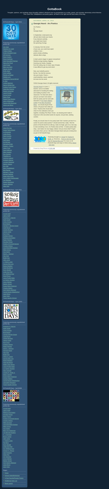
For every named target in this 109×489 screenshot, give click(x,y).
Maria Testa (6, 97)
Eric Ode (5, 166)
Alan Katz (6, 256)
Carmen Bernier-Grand (10, 334)
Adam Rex (6, 455)
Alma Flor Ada (7, 128)
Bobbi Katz (6, 258)
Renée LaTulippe (8, 75)
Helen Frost (6, 148)
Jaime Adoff (6, 216)
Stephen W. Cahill (8, 49)
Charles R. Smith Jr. (9, 372)
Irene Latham (7, 73)
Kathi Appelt (6, 220)
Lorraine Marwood (8, 162)
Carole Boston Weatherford (11, 292)
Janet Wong (6, 294)
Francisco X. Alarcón (9, 218)
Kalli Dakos (6, 140)
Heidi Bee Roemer (8, 89)
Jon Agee (6, 47)
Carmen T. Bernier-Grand (10, 226)
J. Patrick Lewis (8, 262)
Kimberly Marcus (8, 160)
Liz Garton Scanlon (9, 280)
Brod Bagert (6, 224)
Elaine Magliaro (7, 266)
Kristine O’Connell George (11, 418)
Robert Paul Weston (9, 99)
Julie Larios (6, 260)
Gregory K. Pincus (8, 451)
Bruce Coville (7, 138)
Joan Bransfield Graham (10, 248)
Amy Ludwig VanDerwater (11, 178)
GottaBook (54, 9)
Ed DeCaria (6, 142)
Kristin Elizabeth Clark (9, 53)
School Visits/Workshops (12, 475)
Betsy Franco (7, 416)
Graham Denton (8, 236)
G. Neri (5, 81)
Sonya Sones (7, 95)
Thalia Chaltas (7, 51)
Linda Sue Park (7, 272)
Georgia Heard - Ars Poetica (45, 24)
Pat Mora (6, 443)
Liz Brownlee (7, 132)
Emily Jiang (6, 71)
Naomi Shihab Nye (8, 85)
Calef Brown (7, 228)
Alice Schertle (7, 370)
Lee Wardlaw (7, 180)
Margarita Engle (8, 144)
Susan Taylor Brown (9, 130)
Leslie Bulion (7, 134)
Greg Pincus (7, 276)
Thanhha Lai (7, 156)
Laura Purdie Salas (9, 278)
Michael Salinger (8, 174)
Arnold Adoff (6, 214)
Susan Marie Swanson (10, 286)
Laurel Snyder (7, 93)
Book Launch (9, 483)
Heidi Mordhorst (8, 268)
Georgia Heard (7, 350)
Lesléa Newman (8, 83)
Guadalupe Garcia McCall (11, 79)
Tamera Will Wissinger (9, 103)
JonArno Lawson (8, 158)
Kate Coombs (7, 136)
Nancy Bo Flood (8, 63)
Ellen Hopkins (7, 152)
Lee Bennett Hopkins (9, 432)
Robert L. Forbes (8, 146)
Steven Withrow (8, 184)
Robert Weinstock (8, 182)
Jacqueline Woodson (9, 382)
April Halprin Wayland (9, 290)
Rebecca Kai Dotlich (9, 238)
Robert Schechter (8, 91)
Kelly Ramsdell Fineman (10, 61)
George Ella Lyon (8, 264)
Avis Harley (6, 252)
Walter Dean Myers (9, 364)
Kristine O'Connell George (11, 244)
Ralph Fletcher (7, 240)
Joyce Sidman (7, 282)
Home (7, 473)
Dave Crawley (7, 57)
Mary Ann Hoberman (9, 430)
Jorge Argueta (7, 222)
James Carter (7, 232)
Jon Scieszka (7, 457)
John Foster (6, 65)
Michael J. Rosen (8, 172)
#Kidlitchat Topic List (11, 481)
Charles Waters (7, 288)
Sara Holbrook (7, 150)
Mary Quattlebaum (8, 168)
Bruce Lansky (7, 437)
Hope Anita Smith (8, 176)
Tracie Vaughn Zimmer (10, 298)
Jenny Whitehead (8, 101)
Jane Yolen (6, 296)
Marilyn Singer (7, 284)
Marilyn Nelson (7, 164)
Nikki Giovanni (7, 422)
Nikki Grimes (7, 250)
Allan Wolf (6, 186)
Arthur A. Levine (8, 356)
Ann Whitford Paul (8, 274)
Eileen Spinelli (7, 375)
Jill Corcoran (7, 55)
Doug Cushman (8, 59)
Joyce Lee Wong (8, 105)
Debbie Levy (7, 77)
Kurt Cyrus (6, 234)
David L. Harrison (8, 254)
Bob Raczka (6, 170)
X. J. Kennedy (7, 434)
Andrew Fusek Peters (9, 87)
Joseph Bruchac (8, 230)
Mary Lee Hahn (7, 67)
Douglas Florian (8, 242)
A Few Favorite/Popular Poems (14, 478)
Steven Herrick (7, 69)
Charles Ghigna (8, 246)
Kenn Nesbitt (7, 270)
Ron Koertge (7, 154)
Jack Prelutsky (7, 453)
